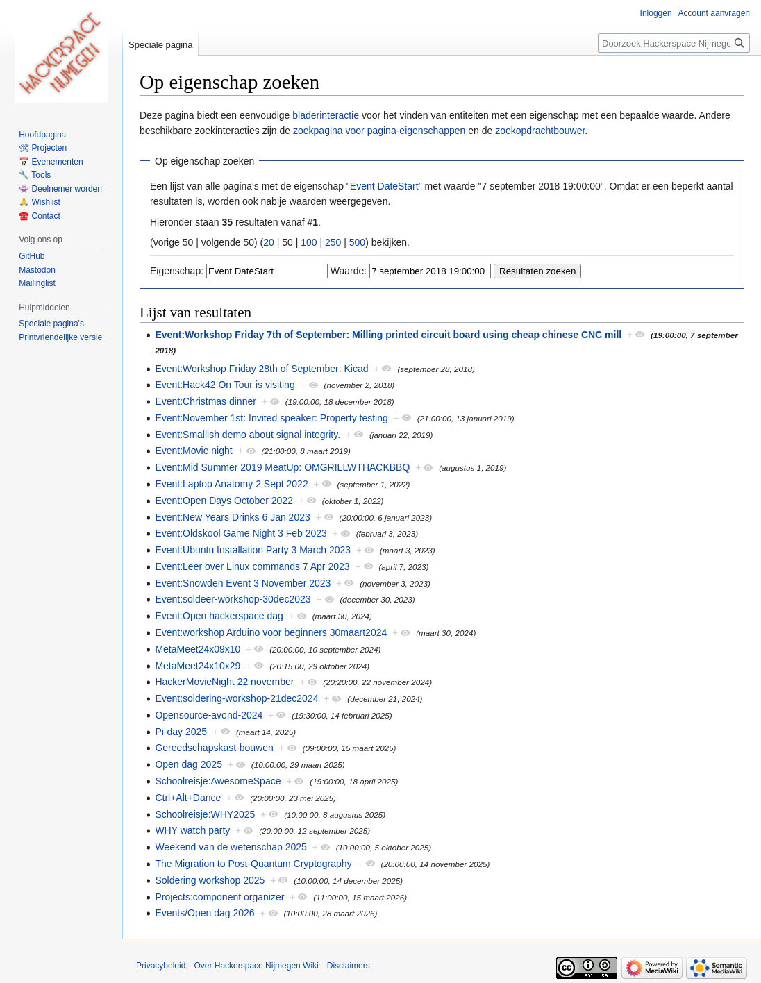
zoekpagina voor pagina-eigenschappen (379, 130)
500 (357, 242)
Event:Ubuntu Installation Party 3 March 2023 (253, 549)
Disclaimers (348, 966)
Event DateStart (384, 186)
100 (309, 242)
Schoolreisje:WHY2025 (205, 814)
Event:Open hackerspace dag (219, 615)
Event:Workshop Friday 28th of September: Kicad (261, 368)
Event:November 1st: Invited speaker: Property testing (271, 417)
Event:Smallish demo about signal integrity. (247, 434)
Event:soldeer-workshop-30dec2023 (232, 599)
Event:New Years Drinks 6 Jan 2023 (232, 517)
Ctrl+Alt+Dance (188, 797)
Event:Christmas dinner (205, 401)
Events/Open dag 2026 (204, 912)
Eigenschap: (176, 270)
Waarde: (349, 270)
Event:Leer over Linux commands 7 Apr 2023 (252, 566)
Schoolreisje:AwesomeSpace (218, 781)
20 (268, 242)
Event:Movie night (193, 450)
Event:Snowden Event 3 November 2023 (243, 583)
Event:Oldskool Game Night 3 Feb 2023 (240, 533)
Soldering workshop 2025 (210, 880)
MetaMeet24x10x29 (197, 665)
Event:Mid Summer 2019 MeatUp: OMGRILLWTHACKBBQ (282, 467)
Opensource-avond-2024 (208, 715)
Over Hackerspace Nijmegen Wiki (256, 966)
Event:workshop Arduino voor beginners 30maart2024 (271, 632)
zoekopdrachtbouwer (540, 130)
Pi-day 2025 (181, 731)
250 (333, 242)
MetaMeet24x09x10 (197, 649)
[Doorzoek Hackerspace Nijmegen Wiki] (674, 43)
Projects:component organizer (219, 896)
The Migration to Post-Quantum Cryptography (253, 863)
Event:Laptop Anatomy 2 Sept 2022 (231, 483)
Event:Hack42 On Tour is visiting (224, 384)
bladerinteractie (325, 115)
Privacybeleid (160, 966)
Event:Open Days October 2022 (223, 500)
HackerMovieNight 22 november (224, 681)
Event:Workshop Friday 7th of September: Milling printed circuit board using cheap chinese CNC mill (388, 334)
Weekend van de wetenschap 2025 (230, 846)
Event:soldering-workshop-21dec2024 (236, 698)
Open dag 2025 (188, 764)
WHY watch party (192, 830)
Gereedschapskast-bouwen (214, 747)
